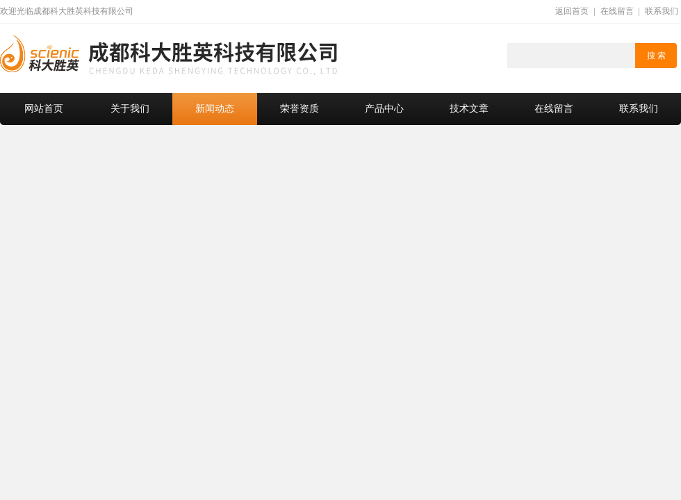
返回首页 (572, 11)
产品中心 (384, 108)
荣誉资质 (299, 108)
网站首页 (43, 108)
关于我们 (129, 108)
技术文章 (469, 108)
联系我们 (661, 11)
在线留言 (617, 11)
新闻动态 (214, 108)
